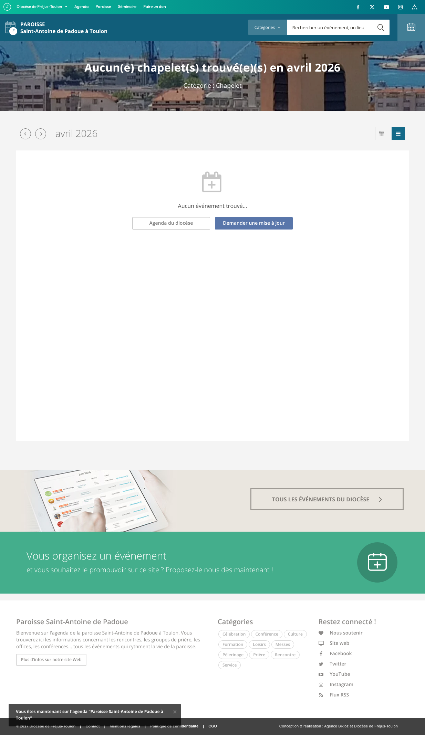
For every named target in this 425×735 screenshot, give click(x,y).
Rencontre (285, 655)
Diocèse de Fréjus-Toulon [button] (40, 6)
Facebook (335, 653)
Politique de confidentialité (174, 726)
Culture (295, 634)
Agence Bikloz (336, 726)
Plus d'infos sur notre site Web (51, 659)
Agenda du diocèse (171, 223)
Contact (92, 726)
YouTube (334, 674)
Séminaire (127, 6)
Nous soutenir (341, 633)
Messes (283, 644)
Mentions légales (125, 726)
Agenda (81, 6)
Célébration (234, 634)
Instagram (336, 684)
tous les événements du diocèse (327, 499)
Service (229, 665)
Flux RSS (334, 695)
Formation (232, 644)
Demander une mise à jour (254, 223)
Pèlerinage (232, 655)
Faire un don (154, 6)
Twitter (332, 664)
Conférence (266, 634)
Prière (259, 655)
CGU (212, 726)
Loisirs (259, 644)
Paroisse (103, 6)
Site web (334, 643)
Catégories (268, 27)
